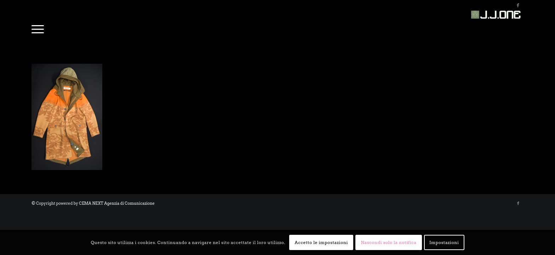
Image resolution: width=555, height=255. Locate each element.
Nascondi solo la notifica (388, 242)
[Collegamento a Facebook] (518, 5)
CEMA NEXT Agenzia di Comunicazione (117, 203)
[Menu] (37, 26)
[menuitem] (37, 26)
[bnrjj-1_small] (496, 26)
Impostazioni (444, 242)
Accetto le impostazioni (321, 242)
